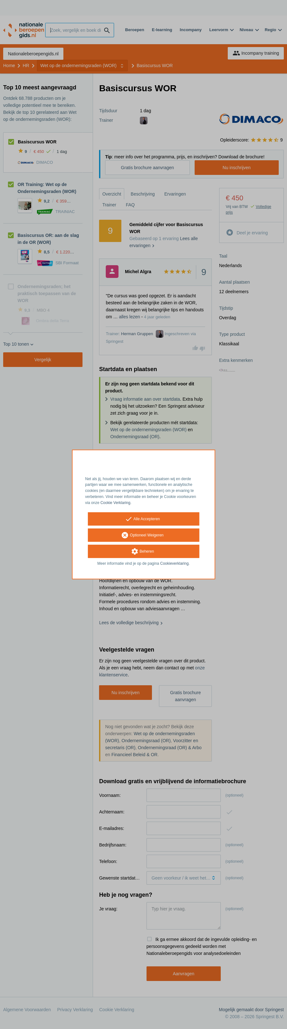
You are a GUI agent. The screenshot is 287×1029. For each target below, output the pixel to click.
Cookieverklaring (174, 563)
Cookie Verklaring (115, 503)
